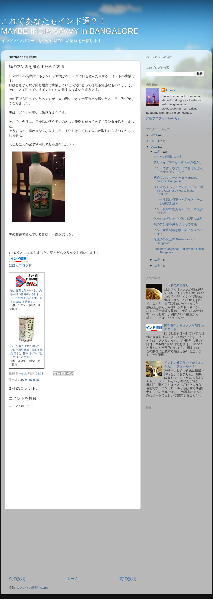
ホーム (72, 578)
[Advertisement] (72, 542)
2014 (154, 135)
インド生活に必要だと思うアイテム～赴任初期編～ (178, 201)
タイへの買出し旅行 (167, 156)
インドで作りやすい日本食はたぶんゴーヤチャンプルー (178, 170)
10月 (158, 265)
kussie (170, 90)
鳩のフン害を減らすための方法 (175, 224)
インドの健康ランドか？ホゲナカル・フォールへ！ (184, 364)
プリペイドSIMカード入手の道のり (178, 162)
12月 (158, 151)
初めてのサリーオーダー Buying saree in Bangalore (175, 179)
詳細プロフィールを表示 (163, 118)
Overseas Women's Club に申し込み (178, 218)
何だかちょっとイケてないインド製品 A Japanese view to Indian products (178, 190)
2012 (154, 146)
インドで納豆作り (176, 285)
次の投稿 (17, 578)
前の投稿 (127, 578)
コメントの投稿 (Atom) (32, 587)
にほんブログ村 (20, 265)
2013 (154, 140)
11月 (158, 259)
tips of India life (30, 379)
